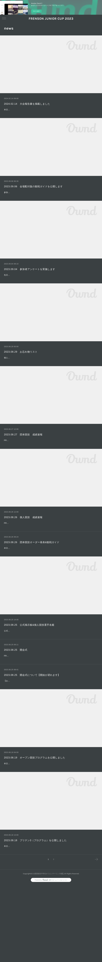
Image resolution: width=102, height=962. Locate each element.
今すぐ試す (36, 11)
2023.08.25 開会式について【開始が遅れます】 (32, 735)
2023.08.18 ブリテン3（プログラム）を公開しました (35, 911)
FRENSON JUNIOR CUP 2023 (51, 18)
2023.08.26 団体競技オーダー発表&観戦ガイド (31, 582)
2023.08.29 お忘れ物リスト (20, 372)
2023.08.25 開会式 (15, 703)
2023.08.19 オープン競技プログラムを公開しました (34, 821)
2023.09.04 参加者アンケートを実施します (29, 282)
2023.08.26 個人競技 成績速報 (23, 551)
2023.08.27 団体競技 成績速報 (23, 461)
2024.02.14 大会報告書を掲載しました (27, 104)
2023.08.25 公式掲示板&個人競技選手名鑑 (29, 672)
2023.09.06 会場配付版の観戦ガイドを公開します (33, 193)
